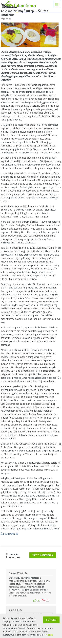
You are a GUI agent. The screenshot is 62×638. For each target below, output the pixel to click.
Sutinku (51, 619)
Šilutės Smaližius (9, 533)
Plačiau (49, 634)
